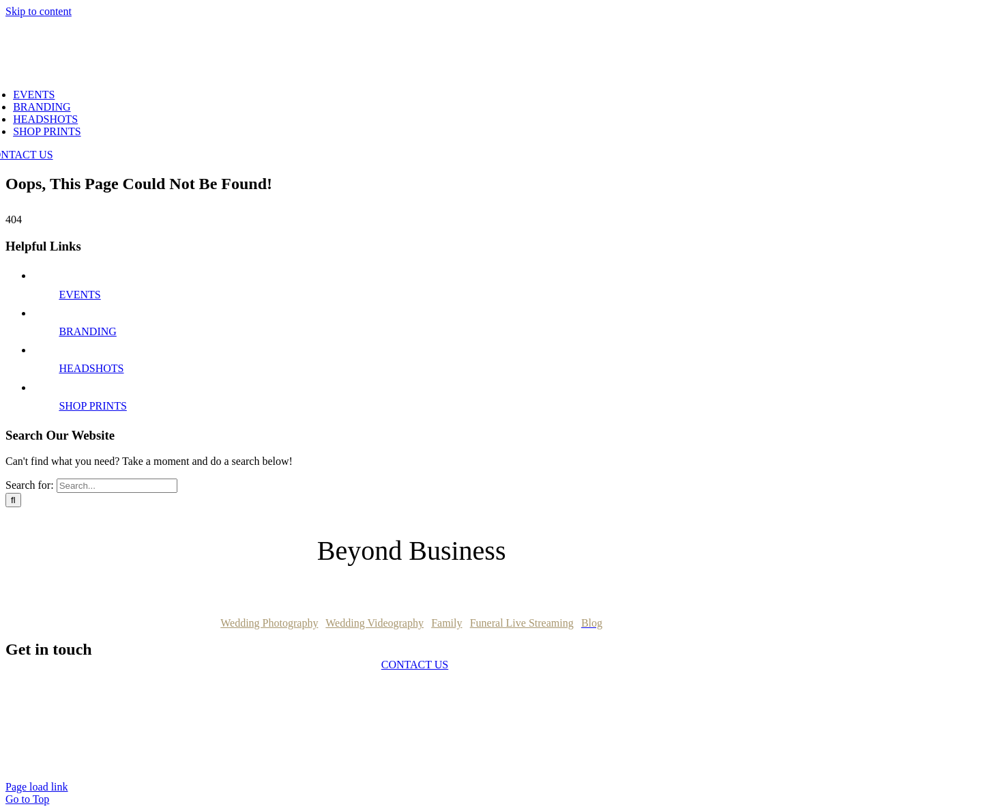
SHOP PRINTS (92, 406)
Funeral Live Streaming (522, 623)
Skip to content (38, 11)
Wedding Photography (269, 623)
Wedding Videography (374, 623)
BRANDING (87, 331)
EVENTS (79, 294)
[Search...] (117, 486)
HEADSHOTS (91, 368)
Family (446, 623)
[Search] (13, 500)
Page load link (36, 787)
